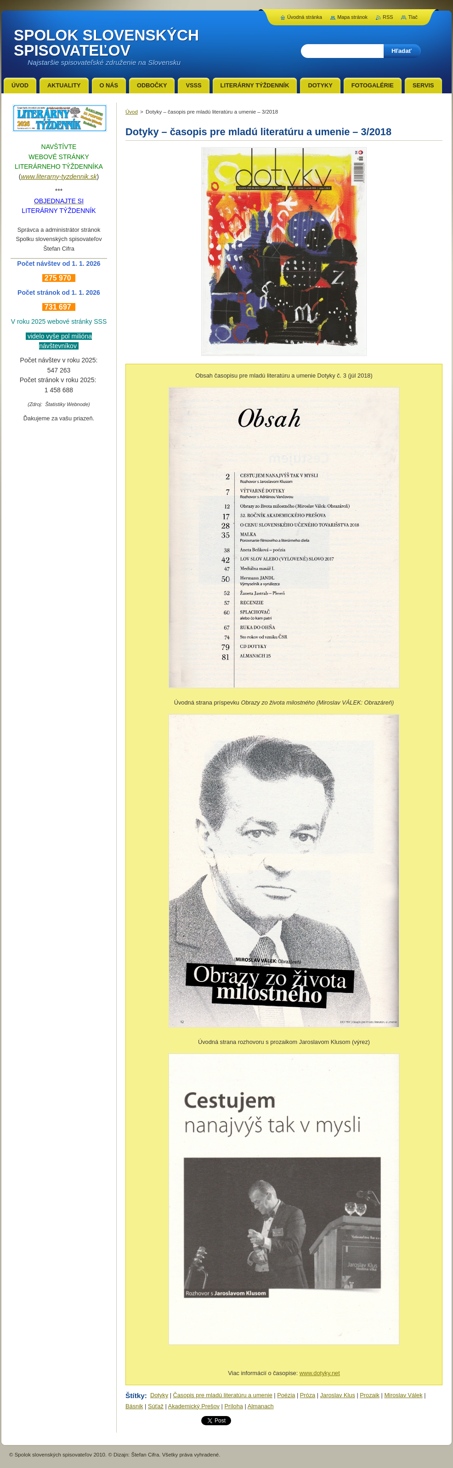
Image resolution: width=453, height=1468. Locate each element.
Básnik (134, 1406)
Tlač (413, 17)
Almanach (261, 1406)
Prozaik (369, 1395)
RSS (388, 17)
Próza (307, 1395)
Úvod (131, 112)
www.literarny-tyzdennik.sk (59, 176)
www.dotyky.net (320, 1373)
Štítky (135, 1395)
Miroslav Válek (403, 1395)
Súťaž (156, 1406)
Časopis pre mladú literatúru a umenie (222, 1395)
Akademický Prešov (194, 1406)
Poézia (286, 1395)
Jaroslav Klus (337, 1395)
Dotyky (159, 1395)
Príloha (233, 1406)
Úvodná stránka (304, 17)
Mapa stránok (352, 17)
